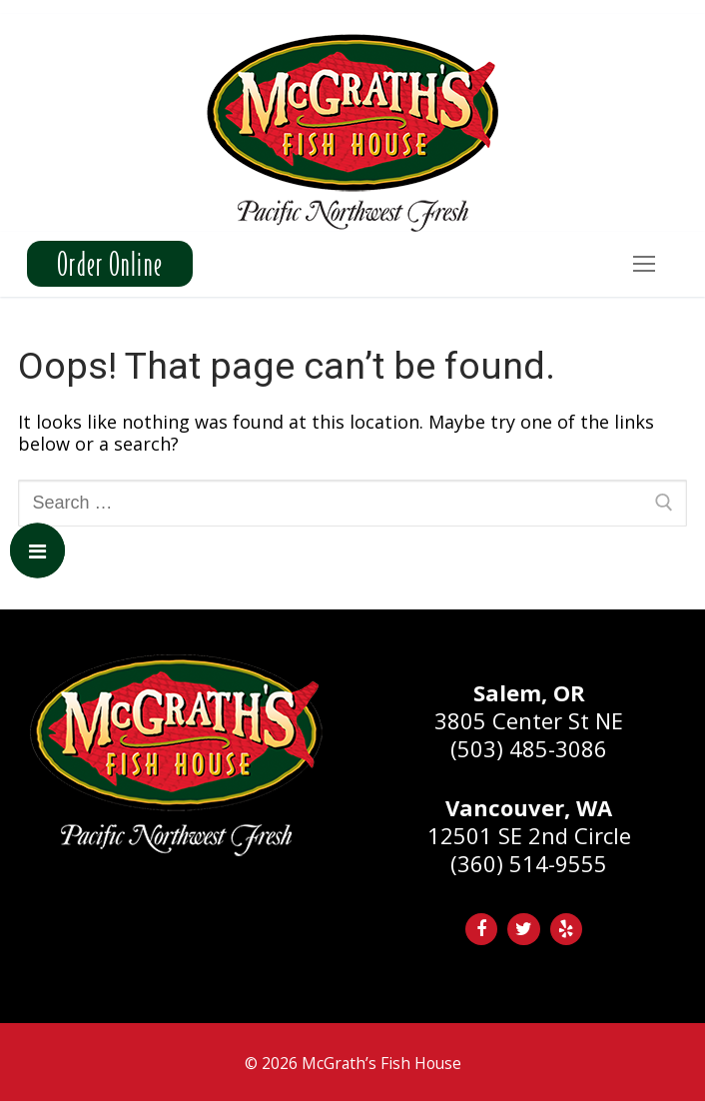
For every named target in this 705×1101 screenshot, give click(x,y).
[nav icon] (643, 264)
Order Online (110, 264)
